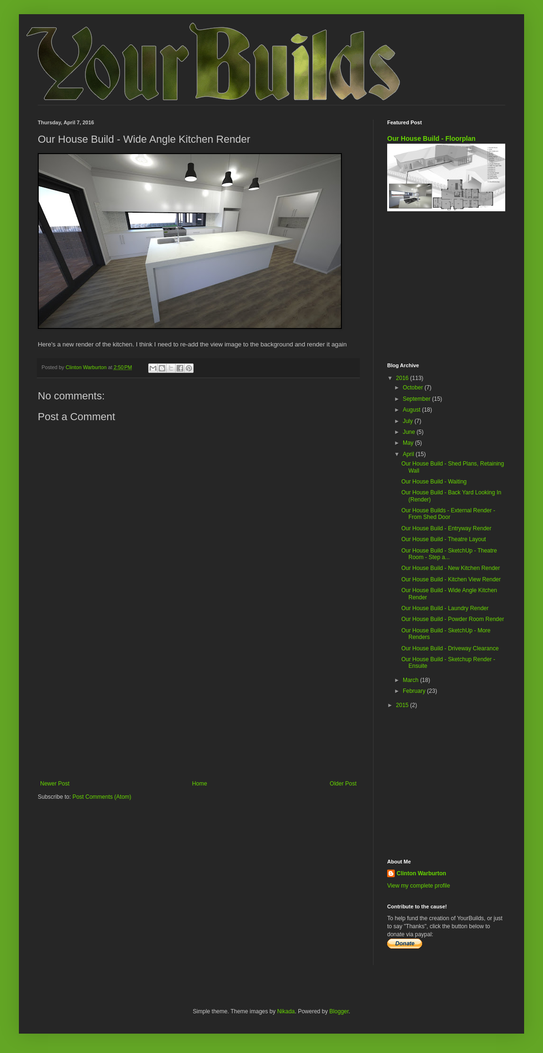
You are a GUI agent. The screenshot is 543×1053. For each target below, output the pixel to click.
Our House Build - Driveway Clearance (450, 648)
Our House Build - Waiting (434, 481)
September (417, 399)
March (411, 680)
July (409, 421)
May (409, 443)
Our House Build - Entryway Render (446, 528)
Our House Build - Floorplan (431, 138)
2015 (403, 705)
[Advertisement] (198, 702)
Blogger (339, 1011)
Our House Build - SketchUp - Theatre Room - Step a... (449, 554)
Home (199, 783)
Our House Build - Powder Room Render (452, 619)
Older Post (343, 783)
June (409, 432)
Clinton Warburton (421, 873)
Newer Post (54, 783)
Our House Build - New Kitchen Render (450, 568)
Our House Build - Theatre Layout (443, 539)
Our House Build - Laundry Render (445, 608)
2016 (403, 378)
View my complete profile (418, 885)
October (413, 387)
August (412, 409)
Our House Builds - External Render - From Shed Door (448, 513)
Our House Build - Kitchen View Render (451, 579)
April (409, 454)
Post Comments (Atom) (101, 797)
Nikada (286, 1011)
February (415, 691)
